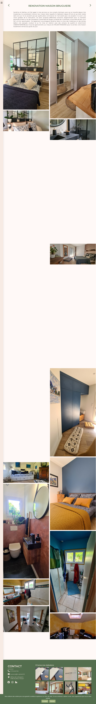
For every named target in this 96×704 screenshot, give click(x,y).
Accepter (44, 701)
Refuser (52, 701)
